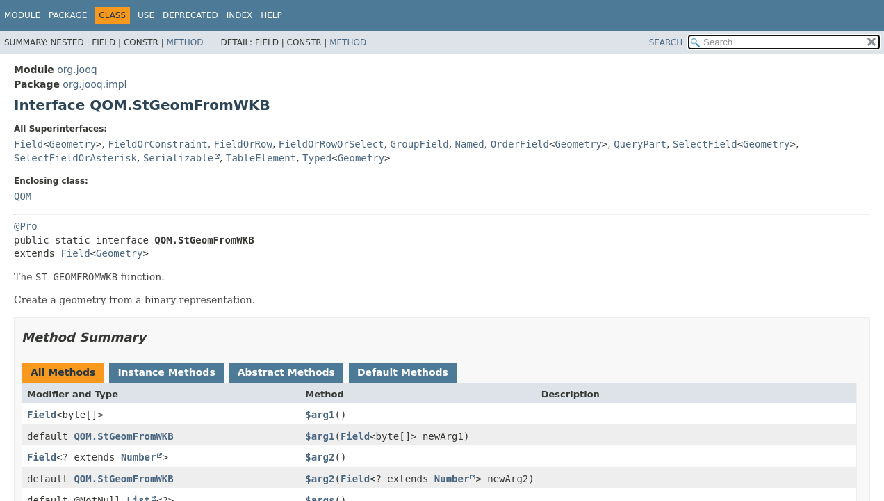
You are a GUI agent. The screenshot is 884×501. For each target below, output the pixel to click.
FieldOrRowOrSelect (331, 144)
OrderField (520, 144)
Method (185, 42)
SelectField (705, 144)
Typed (317, 158)
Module (22, 15)
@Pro (26, 226)
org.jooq (77, 69)
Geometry (72, 144)
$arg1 (319, 414)
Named (469, 144)
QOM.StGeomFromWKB (123, 436)
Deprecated (190, 15)
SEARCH (666, 42)
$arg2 (319, 457)
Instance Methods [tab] (166, 372)
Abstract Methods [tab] (286, 372)
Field (28, 144)
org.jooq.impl (94, 84)
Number (138, 457)
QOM (22, 196)
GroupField (419, 144)
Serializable (178, 158)
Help (271, 15)
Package (68, 15)
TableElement (261, 158)
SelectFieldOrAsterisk (75, 158)
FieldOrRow (243, 144)
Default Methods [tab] (402, 372)
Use (146, 15)
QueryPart (640, 144)
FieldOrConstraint (157, 144)
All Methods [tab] (63, 372)
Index (240, 15)
